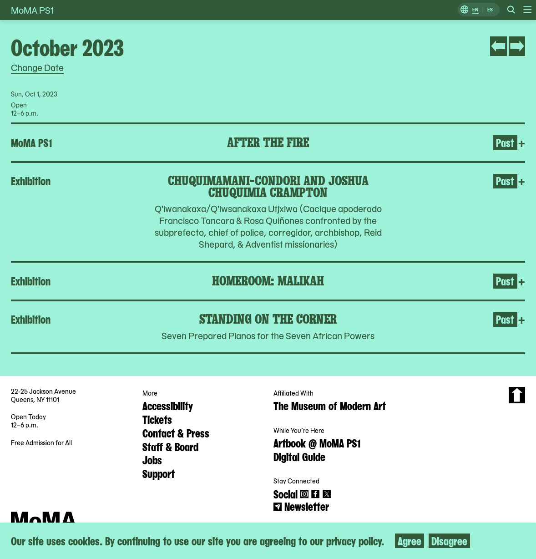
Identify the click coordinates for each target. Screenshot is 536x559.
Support (158, 473)
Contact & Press (175, 432)
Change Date (37, 67)
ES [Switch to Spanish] (490, 10)
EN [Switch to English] (475, 10)
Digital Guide (299, 456)
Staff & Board (170, 446)
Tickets (157, 419)
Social (285, 493)
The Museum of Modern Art (329, 405)
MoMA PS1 (32, 10)
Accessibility (167, 405)
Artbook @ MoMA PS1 (316, 442)
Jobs (152, 459)
